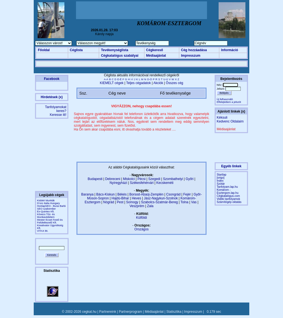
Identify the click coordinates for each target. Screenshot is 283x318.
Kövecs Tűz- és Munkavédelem (46, 215)
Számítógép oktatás (229, 202)
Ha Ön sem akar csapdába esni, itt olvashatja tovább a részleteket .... (125, 129)
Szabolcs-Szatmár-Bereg (159, 202)
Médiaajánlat (156, 56)
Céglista (76, 50)
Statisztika (174, 312)
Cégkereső (154, 50)
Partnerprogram (130, 312)
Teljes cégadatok (138, 83)
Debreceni (112, 179)
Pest (120, 202)
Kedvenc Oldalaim (230, 121)
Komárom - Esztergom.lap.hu (228, 191)
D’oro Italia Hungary (48, 203)
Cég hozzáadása (194, 50)
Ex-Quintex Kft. (45, 211)
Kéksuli (222, 117)
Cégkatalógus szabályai (119, 56)
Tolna (184, 202)
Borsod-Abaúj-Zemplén (146, 194)
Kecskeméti (164, 183)
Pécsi (141, 179)
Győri (190, 179)
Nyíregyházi (118, 183)
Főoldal (44, 50)
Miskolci (129, 179)
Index (220, 180)
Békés (122, 194)
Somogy (132, 202)
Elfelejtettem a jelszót (229, 102)
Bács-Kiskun (105, 194)
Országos (141, 229)
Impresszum (190, 56)
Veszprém (137, 206)
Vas (194, 202)
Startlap (221, 174)
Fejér (187, 194)
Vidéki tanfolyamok (228, 198)
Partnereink (107, 312)
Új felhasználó (225, 99)
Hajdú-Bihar (120, 198)
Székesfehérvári (142, 183)
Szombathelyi (173, 179)
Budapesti (95, 179)
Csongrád (173, 194)
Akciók (158, 83)
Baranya (87, 194)
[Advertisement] (141, 10)
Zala (150, 206)
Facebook (51, 79)
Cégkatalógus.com (228, 195)
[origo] (220, 177)
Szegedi (154, 179)
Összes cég (174, 83)
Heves (136, 198)
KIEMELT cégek (112, 83)
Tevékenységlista (114, 50)
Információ (229, 50)
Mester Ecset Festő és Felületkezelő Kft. (50, 221)
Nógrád (108, 202)
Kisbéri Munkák (46, 200)
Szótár (221, 183)
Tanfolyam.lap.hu (227, 186)
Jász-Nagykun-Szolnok (161, 198)
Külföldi (141, 218)
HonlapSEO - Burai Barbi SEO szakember (51, 207)
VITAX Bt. (42, 231)
